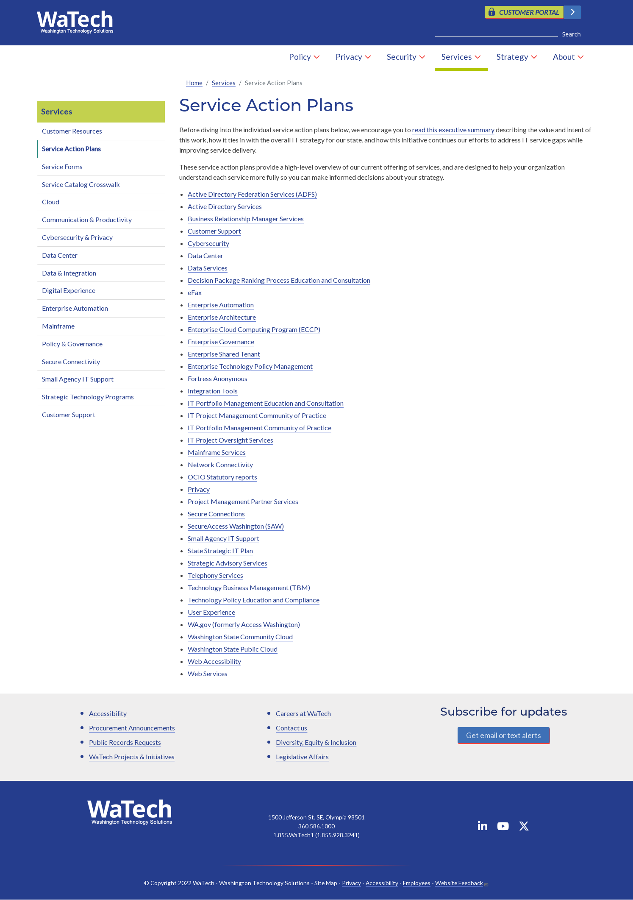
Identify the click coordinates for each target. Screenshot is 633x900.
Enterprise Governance (221, 342)
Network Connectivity (220, 465)
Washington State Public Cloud (233, 649)
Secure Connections (216, 514)
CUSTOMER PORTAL (529, 12)
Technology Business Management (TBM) (249, 588)
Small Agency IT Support (78, 379)
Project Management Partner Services (243, 502)
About (564, 57)
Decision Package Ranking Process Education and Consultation (279, 280)
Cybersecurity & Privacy (77, 238)
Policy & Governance (72, 344)
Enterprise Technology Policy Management (250, 366)
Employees (416, 883)
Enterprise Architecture (222, 317)
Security (401, 57)
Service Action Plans (71, 149)
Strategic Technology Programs (88, 397)
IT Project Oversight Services (230, 440)
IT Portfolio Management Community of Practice (259, 428)
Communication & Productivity (87, 220)
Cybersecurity (208, 244)
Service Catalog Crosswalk (81, 185)
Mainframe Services (217, 453)
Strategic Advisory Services (227, 563)
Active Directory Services (225, 207)
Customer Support (68, 415)
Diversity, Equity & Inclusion (316, 742)
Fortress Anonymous (217, 379)
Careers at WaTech (303, 714)
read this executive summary (453, 130)
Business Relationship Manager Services (246, 219)
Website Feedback (459, 883)
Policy (300, 57)
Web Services (208, 674)
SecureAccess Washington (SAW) (236, 526)
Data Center (60, 255)
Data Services (208, 268)
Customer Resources (72, 131)
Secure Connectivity (71, 361)
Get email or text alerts (503, 735)
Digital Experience (68, 291)
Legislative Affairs (302, 757)
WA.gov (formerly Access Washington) (244, 625)
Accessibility (108, 714)
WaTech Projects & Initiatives (132, 757)
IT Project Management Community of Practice (257, 416)
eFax (195, 293)
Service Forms (62, 167)
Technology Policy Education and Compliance (253, 600)
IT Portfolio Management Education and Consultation (266, 403)
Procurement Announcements (132, 728)
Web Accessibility (214, 662)
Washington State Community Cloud (240, 637)
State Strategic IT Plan (220, 551)
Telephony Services (215, 575)
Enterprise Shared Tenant (224, 354)
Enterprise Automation (75, 308)
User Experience (211, 612)
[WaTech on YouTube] (503, 828)
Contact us (291, 728)
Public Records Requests (125, 742)
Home (194, 83)
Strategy (512, 57)
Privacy (349, 57)
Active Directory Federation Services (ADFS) (252, 194)
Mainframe (58, 326)
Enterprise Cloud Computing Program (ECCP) (254, 330)
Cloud (50, 202)
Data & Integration (69, 273)
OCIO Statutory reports (222, 477)
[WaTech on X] (523, 828)
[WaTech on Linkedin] (482, 828)
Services (456, 57)
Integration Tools (213, 391)
